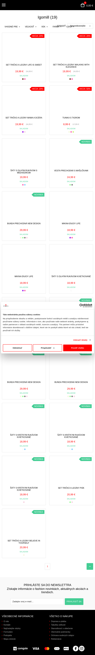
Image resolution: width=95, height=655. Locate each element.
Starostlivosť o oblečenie (62, 628)
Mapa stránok (10, 639)
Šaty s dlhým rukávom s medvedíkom (24, 171)
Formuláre (8, 632)
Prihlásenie (70, 5)
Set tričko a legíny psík (71, 488)
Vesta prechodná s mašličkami (71, 171)
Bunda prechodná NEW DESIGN (23, 223)
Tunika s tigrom (71, 118)
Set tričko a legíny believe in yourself (24, 542)
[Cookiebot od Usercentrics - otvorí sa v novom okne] (81, 305)
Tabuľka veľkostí (58, 625)
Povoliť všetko (77, 348)
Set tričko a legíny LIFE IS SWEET (24, 65)
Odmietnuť (17, 348)
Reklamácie (56, 639)
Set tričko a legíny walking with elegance (71, 66)
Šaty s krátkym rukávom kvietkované (24, 436)
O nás (6, 621)
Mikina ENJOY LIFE (71, 223)
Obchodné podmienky (60, 632)
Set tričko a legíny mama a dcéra (23, 118)
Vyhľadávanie (77, 5)
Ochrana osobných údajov (62, 635)
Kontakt (7, 625)
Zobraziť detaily (80, 340)
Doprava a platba (58, 621)
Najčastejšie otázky (12, 628)
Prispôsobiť (47, 348)
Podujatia (8, 635)
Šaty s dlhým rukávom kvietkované (71, 276)
